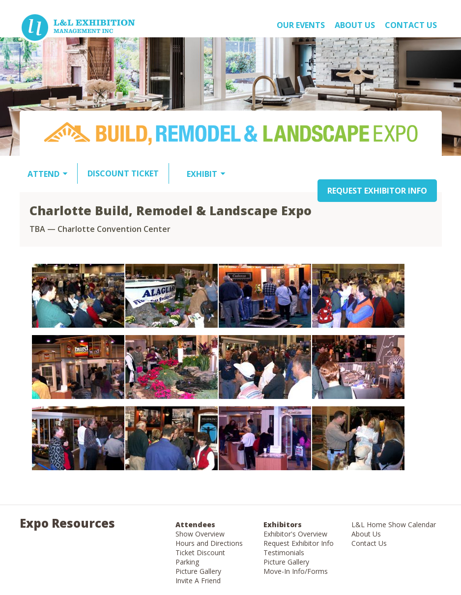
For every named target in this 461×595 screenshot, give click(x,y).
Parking (187, 562)
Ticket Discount (200, 552)
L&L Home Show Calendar (393, 524)
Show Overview (200, 533)
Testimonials (283, 552)
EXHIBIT (202, 174)
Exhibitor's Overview (295, 533)
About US (355, 25)
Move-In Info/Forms (295, 571)
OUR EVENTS (301, 25)
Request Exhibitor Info (298, 543)
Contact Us (411, 25)
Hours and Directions (209, 543)
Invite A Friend (198, 580)
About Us (366, 533)
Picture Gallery (198, 571)
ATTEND (43, 174)
